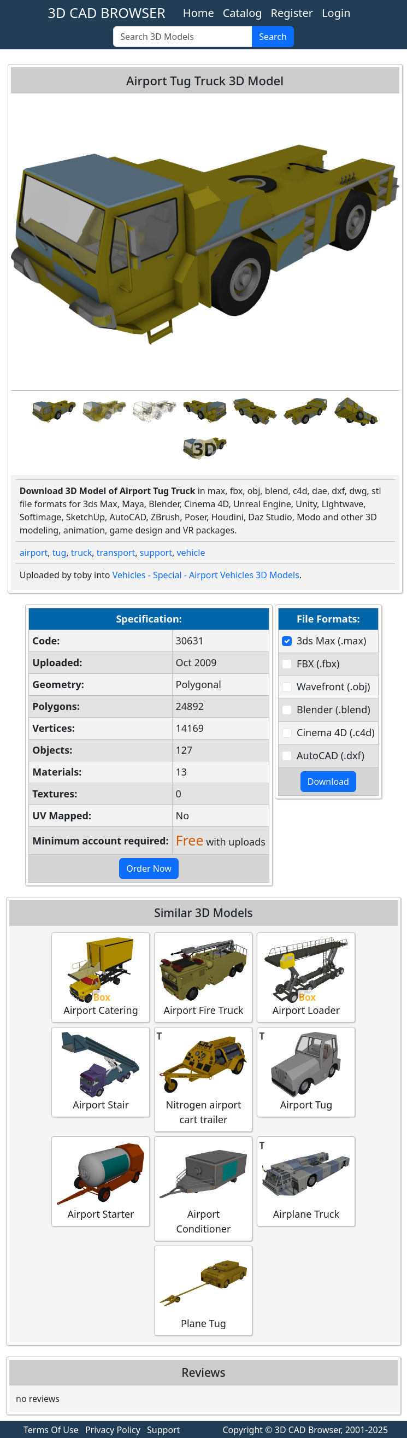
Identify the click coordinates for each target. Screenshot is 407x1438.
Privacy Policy (112, 1430)
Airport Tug (306, 1071)
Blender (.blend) (333, 709)
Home (198, 12)
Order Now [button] (149, 868)
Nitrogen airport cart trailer (203, 1079)
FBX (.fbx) (318, 663)
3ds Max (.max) (331, 640)
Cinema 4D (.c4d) (336, 732)
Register (292, 12)
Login (336, 12)
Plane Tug (203, 1290)
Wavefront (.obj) (333, 686)
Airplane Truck (306, 1180)
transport (116, 553)
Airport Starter (100, 1180)
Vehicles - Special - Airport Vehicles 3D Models (206, 575)
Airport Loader (306, 977)
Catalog (242, 12)
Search (273, 37)
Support (163, 1430)
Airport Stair (100, 1071)
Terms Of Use (51, 1430)
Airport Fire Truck (203, 977)
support (156, 553)
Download (328, 782)
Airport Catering (100, 977)
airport (34, 553)
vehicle (190, 553)
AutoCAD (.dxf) (330, 755)
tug (59, 553)
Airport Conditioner (203, 1188)
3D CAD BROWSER (106, 12)
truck (81, 553)
